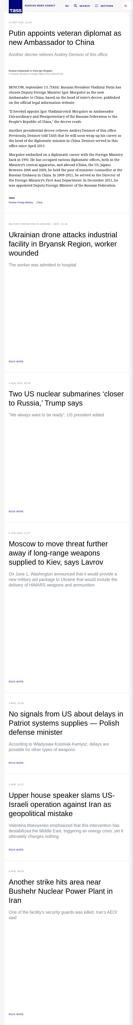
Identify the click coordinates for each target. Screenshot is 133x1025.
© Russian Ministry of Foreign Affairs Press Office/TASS (36, 74)
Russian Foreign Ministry (21, 202)
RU (67, 6)
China (39, 202)
